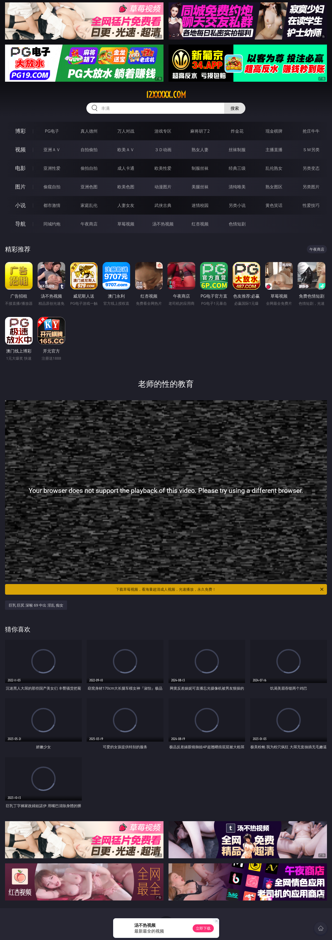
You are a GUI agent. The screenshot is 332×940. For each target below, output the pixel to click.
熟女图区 (273, 187)
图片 (20, 186)
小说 (20, 205)
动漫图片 (162, 187)
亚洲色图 (89, 187)
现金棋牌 (273, 131)
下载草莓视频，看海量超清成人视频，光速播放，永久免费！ (220, 589)
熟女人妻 (200, 150)
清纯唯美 (237, 187)
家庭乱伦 (89, 205)
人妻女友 (125, 205)
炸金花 (237, 131)
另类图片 (311, 187)
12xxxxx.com (166, 94)
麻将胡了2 (200, 131)
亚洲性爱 (51, 168)
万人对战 (125, 131)
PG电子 (52, 131)
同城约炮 (51, 224)
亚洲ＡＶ (51, 150)
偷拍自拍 (89, 168)
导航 (20, 223)
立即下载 (203, 928)
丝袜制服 (237, 150)
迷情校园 (200, 205)
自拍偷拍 (89, 150)
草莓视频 (125, 224)
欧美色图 (125, 187)
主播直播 (273, 150)
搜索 (235, 108)
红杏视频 (200, 224)
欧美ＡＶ (125, 150)
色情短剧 (237, 224)
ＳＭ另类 (311, 150)
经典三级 (237, 168)
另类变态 (311, 168)
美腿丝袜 (200, 187)
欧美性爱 (162, 168)
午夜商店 (89, 224)
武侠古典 (162, 205)
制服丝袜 (200, 168)
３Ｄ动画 (162, 150)
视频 (20, 149)
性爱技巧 (311, 205)
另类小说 (237, 205)
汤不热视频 (163, 224)
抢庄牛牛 (311, 131)
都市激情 (51, 205)
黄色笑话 (273, 205)
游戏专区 (162, 131)
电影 (20, 168)
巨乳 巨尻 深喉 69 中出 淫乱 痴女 (36, 605)
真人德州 (89, 131)
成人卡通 (125, 168)
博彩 (20, 130)
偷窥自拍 (51, 187)
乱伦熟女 (273, 168)
